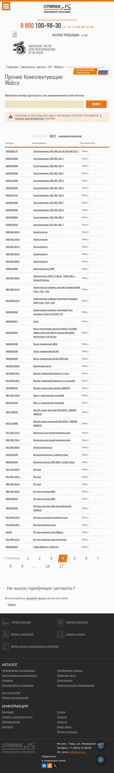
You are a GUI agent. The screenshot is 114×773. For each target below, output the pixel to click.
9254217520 (12, 188)
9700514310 (12, 225)
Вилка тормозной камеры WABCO (51, 388)
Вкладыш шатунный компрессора (51, 433)
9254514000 (12, 166)
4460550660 (12, 359)
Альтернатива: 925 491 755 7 (48, 202)
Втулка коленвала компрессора (50, 517)
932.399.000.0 (13, 447)
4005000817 (12, 321)
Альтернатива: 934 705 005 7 (48, 217)
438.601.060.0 (13, 232)
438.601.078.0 (13, 239)
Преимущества (11, 721)
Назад (12, 604)
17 (61, 566)
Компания (8, 711)
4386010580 (12, 269)
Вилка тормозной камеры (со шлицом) (54, 381)
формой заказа (36, 598)
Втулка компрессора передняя (49, 539)
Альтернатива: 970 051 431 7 (48, 225)
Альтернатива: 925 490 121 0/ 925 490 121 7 (56, 151)
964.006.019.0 (13, 301)
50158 (9, 532)
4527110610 (12, 412)
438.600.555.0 (13, 254)
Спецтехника (64, 680)
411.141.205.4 (13, 469)
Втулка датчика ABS (44, 491)
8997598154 (12, 499)
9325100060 (12, 333)
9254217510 (12, 195)
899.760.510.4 (13, 491)
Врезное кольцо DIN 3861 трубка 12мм (54, 462)
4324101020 (12, 455)
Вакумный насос (42, 366)
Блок (36, 321)
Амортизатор (40, 232)
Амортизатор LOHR (43, 269)
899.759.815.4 (13, 484)
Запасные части (66, 675)
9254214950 (12, 158)
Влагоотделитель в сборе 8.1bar (50, 455)
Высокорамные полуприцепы (19, 675)
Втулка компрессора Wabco (48, 532)
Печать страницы (67, 731)
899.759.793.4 (13, 440)
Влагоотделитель (42, 447)
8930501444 (12, 462)
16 (48, 566)
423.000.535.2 (13, 381)
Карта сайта (64, 726)
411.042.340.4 (13, 525)
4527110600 (12, 423)
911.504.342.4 (13, 517)
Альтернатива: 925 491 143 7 (48, 158)
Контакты (7, 726)
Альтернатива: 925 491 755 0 (48, 180)
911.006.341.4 (13, 539)
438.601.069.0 (13, 278)
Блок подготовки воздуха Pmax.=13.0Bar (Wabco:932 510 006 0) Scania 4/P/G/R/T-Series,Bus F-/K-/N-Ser (55, 333)
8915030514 (12, 547)
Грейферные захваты (70, 670)
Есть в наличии (11, 692)
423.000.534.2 (13, 373)
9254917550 (12, 202)
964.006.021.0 (13, 289)
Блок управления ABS (45, 344)
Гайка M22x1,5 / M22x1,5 (46, 547)
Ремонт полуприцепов (15, 697)
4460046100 (12, 344)
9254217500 (12, 180)
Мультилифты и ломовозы (17, 685)
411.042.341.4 (13, 433)
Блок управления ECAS (46, 351)
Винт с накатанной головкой (48, 395)
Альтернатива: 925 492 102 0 (48, 210)
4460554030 (12, 351)
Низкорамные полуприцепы (18, 670)
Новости (62, 721)
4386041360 (12, 312)
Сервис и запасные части (17, 716)
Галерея (62, 716)
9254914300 (12, 173)
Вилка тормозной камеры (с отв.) (51, 373)
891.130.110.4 (13, 395)
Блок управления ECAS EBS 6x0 (50, 359)
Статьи (61, 711)
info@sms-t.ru (78, 752)
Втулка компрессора (44, 525)
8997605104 (12, 508)
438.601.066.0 (13, 261)
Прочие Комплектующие (85, 67)
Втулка (37, 469)
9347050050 (12, 217)
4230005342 (12, 388)
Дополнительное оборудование (76, 685)
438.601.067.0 (13, 247)
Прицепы (7, 680)
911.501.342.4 (13, 477)
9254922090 (12, 210)
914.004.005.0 (13, 366)
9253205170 (12, 151)
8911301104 (12, 403)
